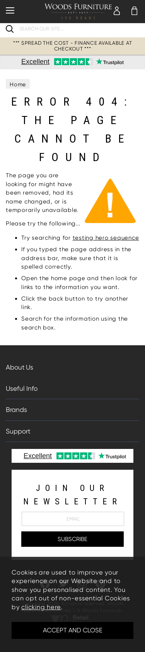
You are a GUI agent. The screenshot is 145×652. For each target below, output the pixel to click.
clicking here (41, 607)
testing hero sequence (106, 237)
